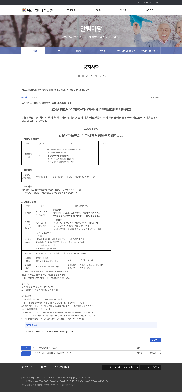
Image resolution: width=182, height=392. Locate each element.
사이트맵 (155, 2)
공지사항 (33, 51)
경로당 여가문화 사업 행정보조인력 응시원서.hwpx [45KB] (50, 331)
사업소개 (98, 10)
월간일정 (79, 51)
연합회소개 (72, 10)
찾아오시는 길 (26, 364)
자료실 (102, 51)
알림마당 (150, 10)
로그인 (146, 2)
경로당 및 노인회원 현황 (125, 51)
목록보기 (155, 340)
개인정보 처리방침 (62, 364)
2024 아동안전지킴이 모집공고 (45, 348)
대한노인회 (38, 10)
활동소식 (124, 10)
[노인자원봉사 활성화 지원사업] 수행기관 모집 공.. (52, 353)
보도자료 (56, 51)
